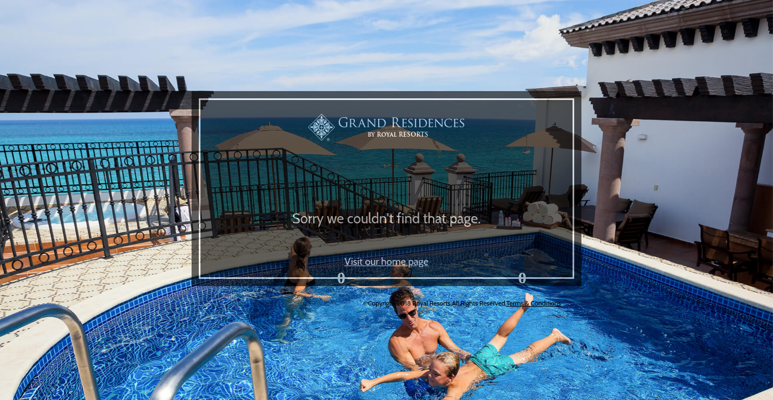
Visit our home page (386, 262)
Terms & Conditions (533, 303)
